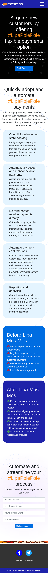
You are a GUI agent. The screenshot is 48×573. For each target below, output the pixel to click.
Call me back (22, 526)
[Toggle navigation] (42, 4)
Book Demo (22, 68)
